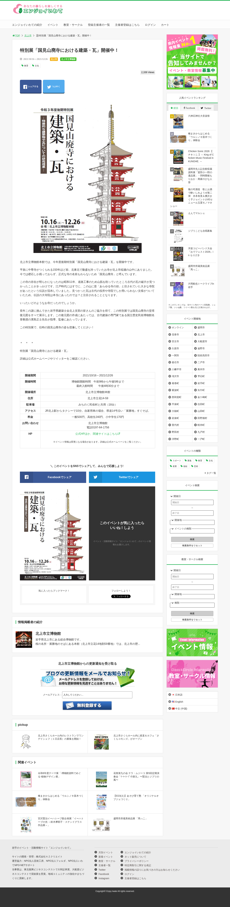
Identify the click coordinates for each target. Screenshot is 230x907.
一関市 (175, 355)
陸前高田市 (204, 355)
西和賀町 (176, 397)
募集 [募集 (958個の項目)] (189, 460)
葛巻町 (175, 383)
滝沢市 (175, 376)
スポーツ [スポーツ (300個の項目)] (177, 460)
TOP (16, 35)
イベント (52, 24)
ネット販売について (135, 856)
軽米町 (201, 425)
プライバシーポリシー (137, 861)
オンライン (178, 327)
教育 (26, 66)
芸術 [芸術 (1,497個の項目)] (196, 466)
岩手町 (201, 383)
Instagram (104, 878)
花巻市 (175, 334)
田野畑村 (202, 418)
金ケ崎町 (202, 397)
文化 (37, 66)
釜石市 (175, 362)
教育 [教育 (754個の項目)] (200, 460)
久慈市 (175, 348)
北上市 (28, 35)
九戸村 (201, 432)
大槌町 (175, 411)
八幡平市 (176, 369)
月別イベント (106, 852)
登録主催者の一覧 (99, 24)
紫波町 (175, 390)
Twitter (102, 869)
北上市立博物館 (68, 59)
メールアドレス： (52, 694)
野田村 (175, 432)
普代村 (175, 425)
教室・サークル (73, 24)
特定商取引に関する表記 (138, 865)
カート (165, 24)
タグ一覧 (211, 473)
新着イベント (106, 856)
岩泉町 (175, 418)
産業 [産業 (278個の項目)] (175, 466)
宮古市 (175, 341)
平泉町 (175, 404)
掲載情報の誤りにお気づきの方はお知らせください (152, 869)
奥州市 (201, 369)
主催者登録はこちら (127, 24)
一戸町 (201, 439)
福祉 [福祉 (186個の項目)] (185, 466)
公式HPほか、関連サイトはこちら (96, 433)
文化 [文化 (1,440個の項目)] (211, 460)
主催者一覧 (105, 865)
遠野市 (201, 348)
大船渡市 (202, 341)
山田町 (201, 411)
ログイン (150, 24)
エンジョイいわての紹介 (27, 24)
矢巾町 (201, 390)
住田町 (201, 404)
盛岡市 (201, 327)
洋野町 (175, 439)
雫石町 (201, 376)
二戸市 (201, 362)
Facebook (104, 874)
